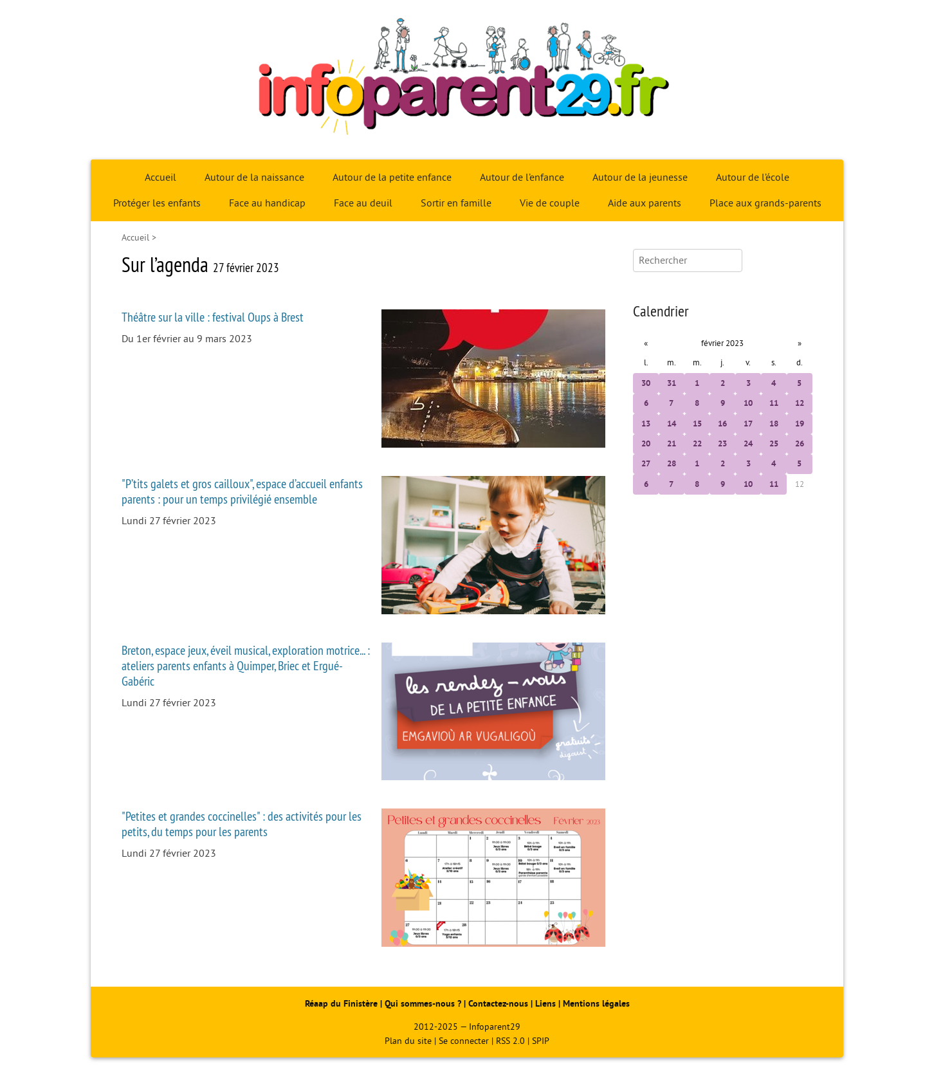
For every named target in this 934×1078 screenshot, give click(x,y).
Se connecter (464, 1041)
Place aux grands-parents (765, 203)
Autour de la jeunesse (640, 177)
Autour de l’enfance (522, 177)
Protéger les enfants (157, 203)
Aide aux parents (644, 203)
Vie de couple (550, 203)
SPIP (540, 1041)
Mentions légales (596, 1003)
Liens (545, 1003)
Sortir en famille (456, 203)
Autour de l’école (752, 177)
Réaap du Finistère (341, 1003)
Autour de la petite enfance (392, 177)
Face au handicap (267, 203)
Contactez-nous (498, 1003)
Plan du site (408, 1041)
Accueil (160, 177)
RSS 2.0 (510, 1041)
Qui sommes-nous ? (424, 1003)
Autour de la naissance (254, 177)
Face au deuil (363, 203)
